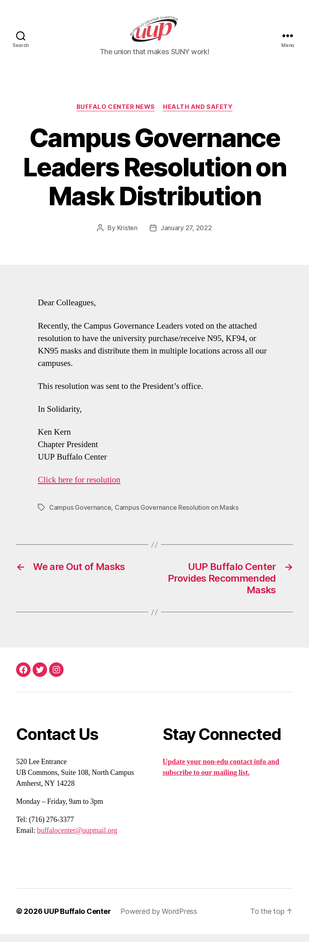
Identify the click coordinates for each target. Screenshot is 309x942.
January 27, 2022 (186, 236)
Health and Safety (198, 115)
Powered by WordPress (158, 919)
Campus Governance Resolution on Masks (177, 515)
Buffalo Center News (115, 115)
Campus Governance (80, 515)
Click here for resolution (79, 487)
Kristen (127, 236)
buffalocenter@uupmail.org (77, 838)
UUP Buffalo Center (77, 919)
